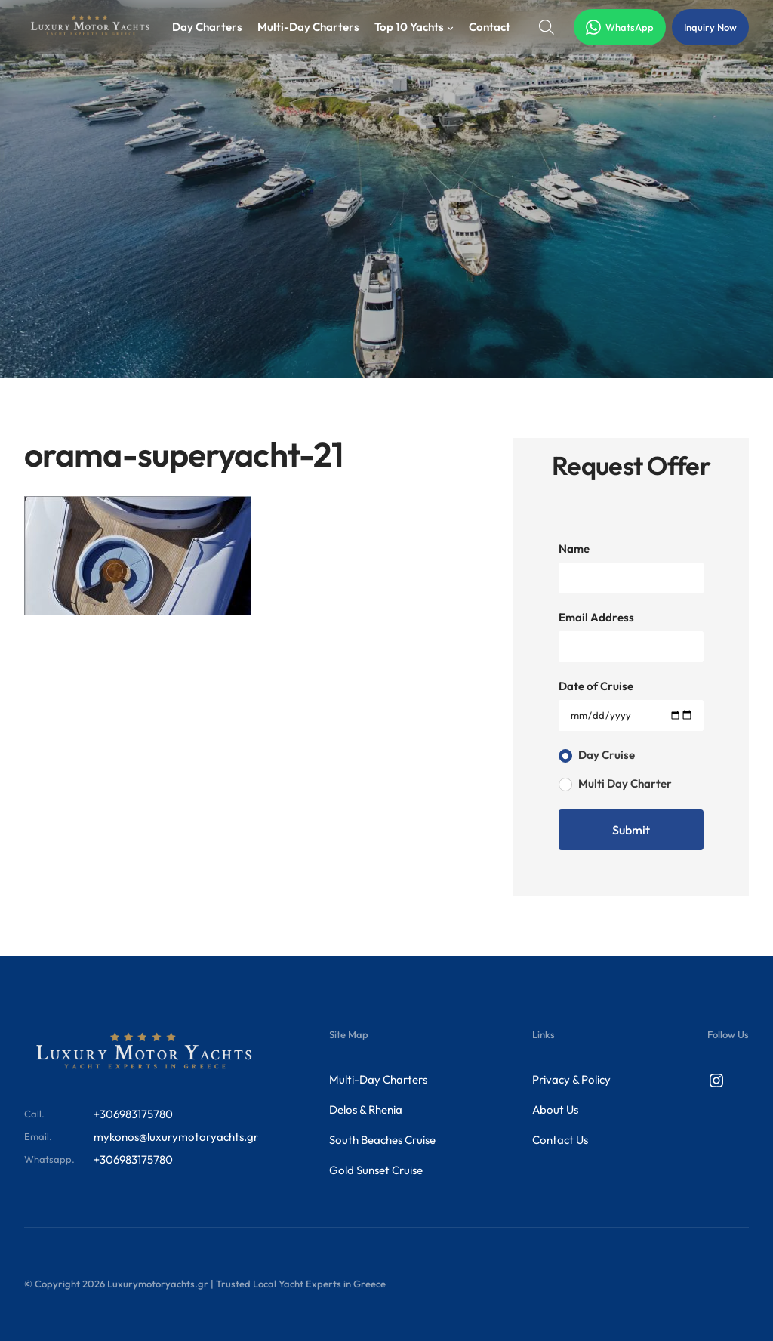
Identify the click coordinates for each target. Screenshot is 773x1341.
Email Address (596, 617)
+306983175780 (133, 1114)
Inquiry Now (710, 27)
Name (574, 548)
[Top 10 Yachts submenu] (450, 27)
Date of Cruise (596, 686)
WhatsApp (620, 27)
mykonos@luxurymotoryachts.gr (176, 1137)
